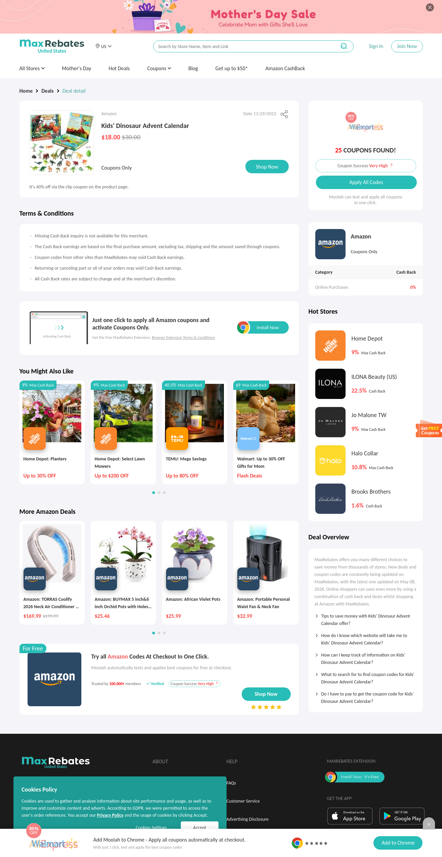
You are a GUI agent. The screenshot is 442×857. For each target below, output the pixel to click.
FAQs (231, 783)
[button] (103, 46)
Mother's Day (76, 68)
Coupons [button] (159, 68)
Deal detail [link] (74, 91)
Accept (199, 827)
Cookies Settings (151, 827)
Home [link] (26, 91)
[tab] (366, 617)
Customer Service (243, 801)
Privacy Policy (110, 815)
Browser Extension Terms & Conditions (183, 337)
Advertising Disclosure (248, 819)
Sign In (376, 46)
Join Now (407, 46)
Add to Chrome (397, 843)
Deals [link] (47, 91)
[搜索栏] (240, 46)
